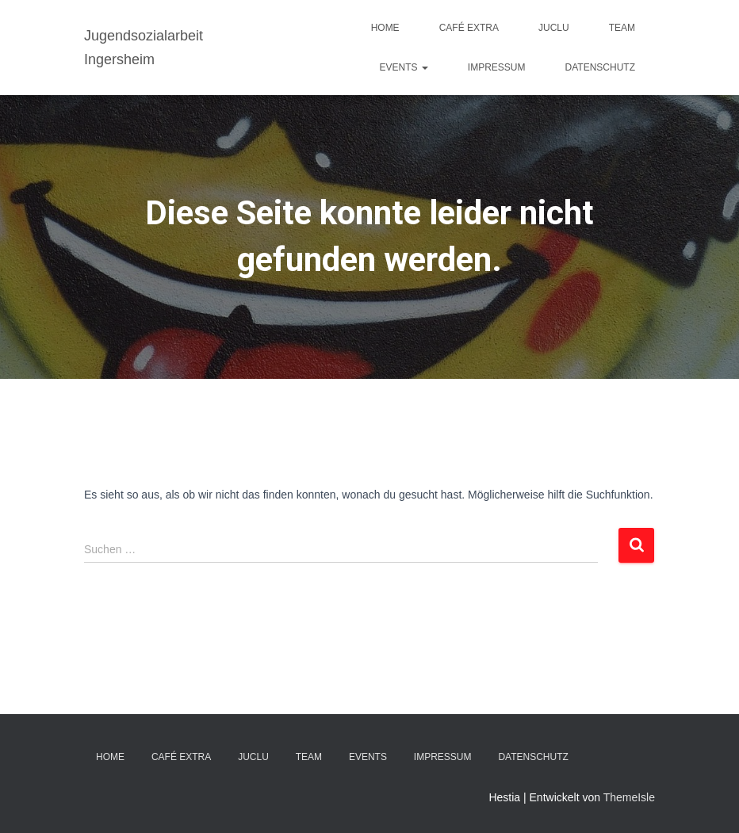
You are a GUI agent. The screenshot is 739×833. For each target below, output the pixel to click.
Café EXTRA (469, 27)
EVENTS (404, 67)
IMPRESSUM (497, 67)
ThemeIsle (629, 797)
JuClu (553, 27)
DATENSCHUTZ (600, 67)
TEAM (622, 27)
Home (385, 27)
